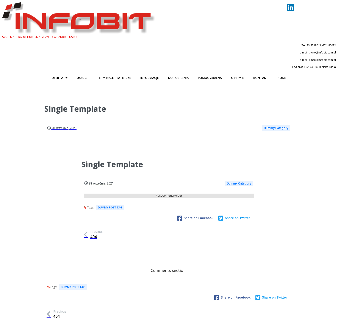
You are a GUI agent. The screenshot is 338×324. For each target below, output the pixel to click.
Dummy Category (276, 92)
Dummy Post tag (110, 173)
